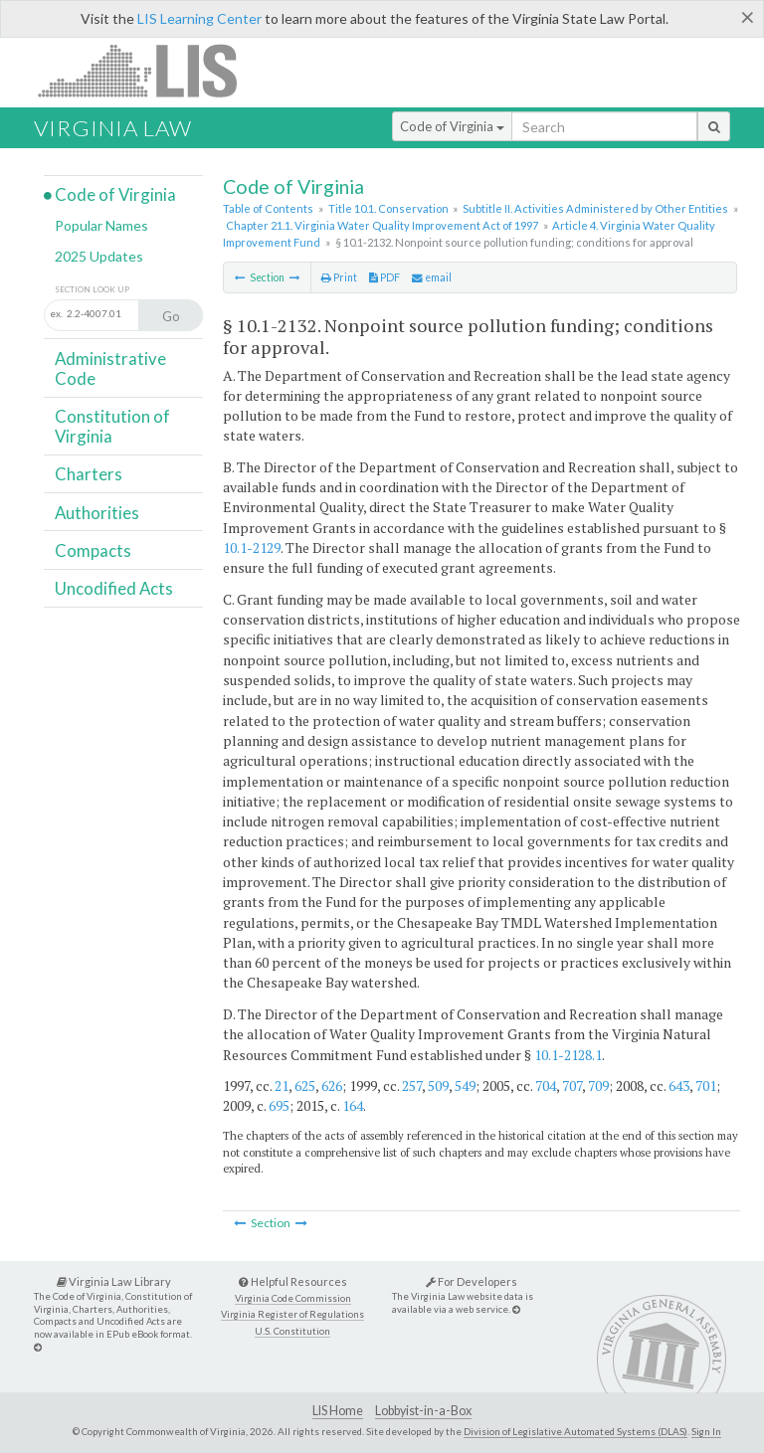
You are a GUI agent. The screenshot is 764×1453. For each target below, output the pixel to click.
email (432, 277)
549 (465, 1085)
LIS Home (337, 1410)
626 (331, 1085)
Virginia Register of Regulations (292, 1314)
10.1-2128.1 (568, 1054)
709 (598, 1085)
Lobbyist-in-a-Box (423, 1410)
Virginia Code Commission (293, 1298)
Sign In (706, 1431)
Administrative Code (110, 368)
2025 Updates (99, 256)
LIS (149, 70)
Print (339, 277)
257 (412, 1085)
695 (279, 1105)
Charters (88, 473)
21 (281, 1085)
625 (304, 1085)
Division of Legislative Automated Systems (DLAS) (575, 1431)
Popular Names (101, 225)
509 (438, 1085)
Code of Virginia (452, 126)
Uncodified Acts (114, 588)
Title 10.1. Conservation (388, 208)
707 (572, 1085)
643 (678, 1085)
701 (705, 1085)
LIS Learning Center (199, 18)
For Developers (471, 1281)
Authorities (97, 512)
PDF (384, 277)
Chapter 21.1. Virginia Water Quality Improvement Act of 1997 (382, 225)
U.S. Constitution (292, 1331)
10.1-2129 (252, 547)
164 (352, 1105)
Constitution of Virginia (112, 426)
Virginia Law (113, 127)
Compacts (93, 550)
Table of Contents (268, 208)
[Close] (747, 17)
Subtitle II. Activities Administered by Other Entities (595, 208)
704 (545, 1085)
